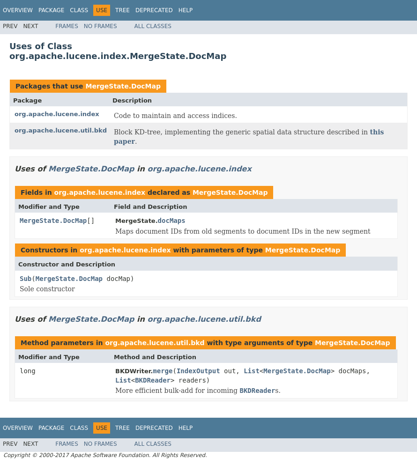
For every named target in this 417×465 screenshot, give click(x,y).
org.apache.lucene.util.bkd (61, 130)
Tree (122, 10)
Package (51, 10)
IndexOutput (198, 371)
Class (79, 10)
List (252, 371)
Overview (18, 10)
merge (162, 371)
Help (186, 10)
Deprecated (154, 10)
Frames (66, 26)
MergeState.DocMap (123, 86)
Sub (25, 278)
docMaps (172, 220)
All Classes (152, 26)
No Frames (100, 26)
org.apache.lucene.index (57, 114)
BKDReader (153, 380)
